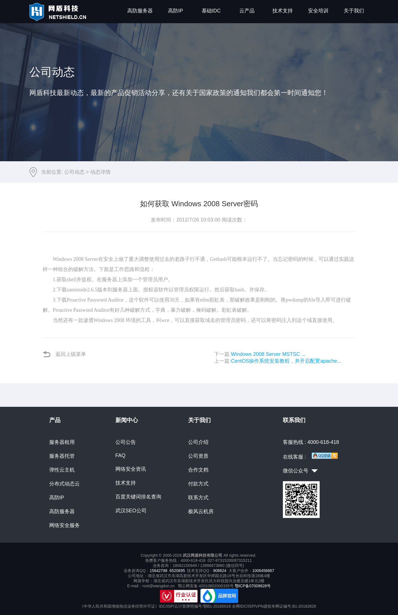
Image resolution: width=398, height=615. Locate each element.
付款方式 (198, 484)
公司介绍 (198, 442)
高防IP (175, 11)
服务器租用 (62, 442)
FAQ (120, 455)
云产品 (247, 11)
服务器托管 (62, 456)
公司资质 (198, 456)
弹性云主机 (62, 470)
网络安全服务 (64, 525)
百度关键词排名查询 (138, 497)
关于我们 (354, 11)
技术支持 (282, 11)
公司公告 (125, 442)
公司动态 (74, 172)
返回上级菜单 (64, 354)
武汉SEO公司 (131, 510)
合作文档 (198, 470)
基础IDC (211, 11)
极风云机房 (201, 511)
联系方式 (198, 497)
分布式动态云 (64, 484)
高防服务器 (140, 11)
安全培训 (318, 11)
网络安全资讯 (130, 469)
